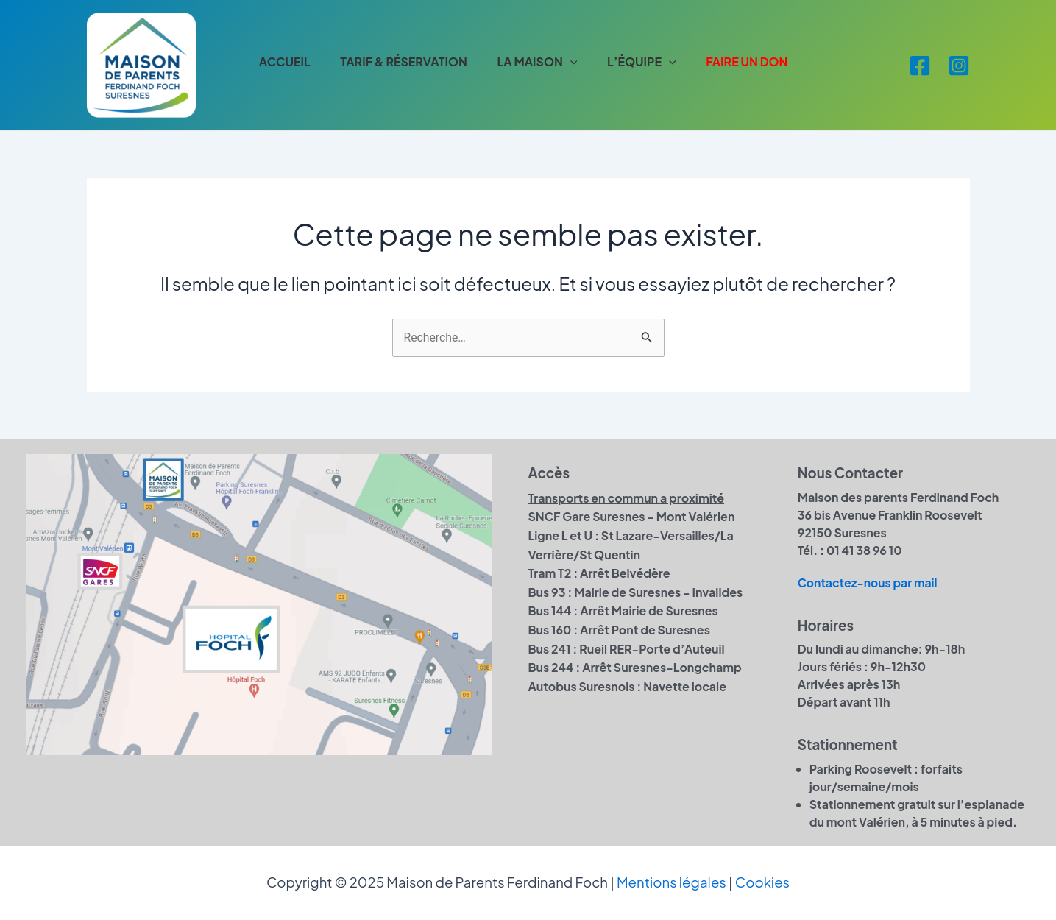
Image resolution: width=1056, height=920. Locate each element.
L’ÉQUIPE (650, 61)
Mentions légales (671, 882)
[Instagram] (959, 65)
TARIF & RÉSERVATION (407, 61)
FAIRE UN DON (757, 61)
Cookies (762, 882)
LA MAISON (543, 61)
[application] (576, 61)
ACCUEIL (286, 61)
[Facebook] (920, 65)
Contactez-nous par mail (869, 582)
